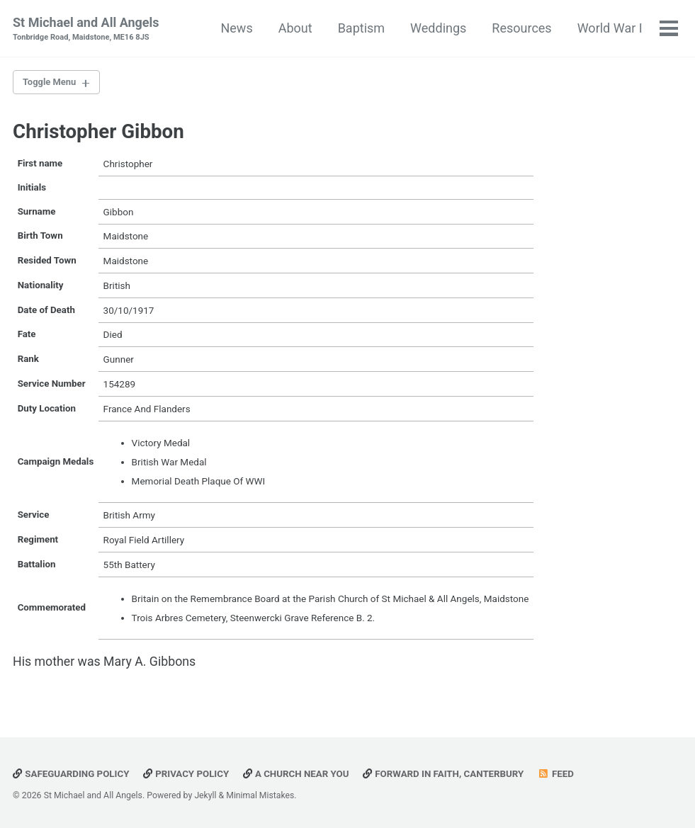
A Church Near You (300, 773)
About (295, 28)
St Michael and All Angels (86, 29)
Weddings (437, 28)
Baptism (360, 28)
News (236, 28)
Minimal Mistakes (261, 795)
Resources (521, 28)
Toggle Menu (51, 83)
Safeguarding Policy (72, 773)
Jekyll (205, 795)
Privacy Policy (188, 773)
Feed (562, 773)
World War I (609, 28)
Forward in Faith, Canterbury (449, 773)
